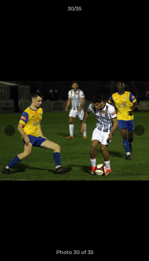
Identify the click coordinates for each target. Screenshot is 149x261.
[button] (140, 10)
